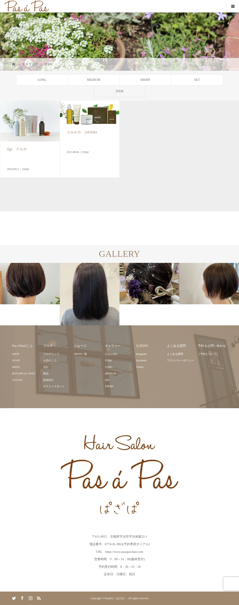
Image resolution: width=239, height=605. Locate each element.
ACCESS (17, 380)
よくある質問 (175, 354)
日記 (46, 367)
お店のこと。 (51, 360)
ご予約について (207, 354)
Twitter (140, 367)
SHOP (15, 354)
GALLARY (111, 354)
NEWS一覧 (80, 354)
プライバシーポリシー (180, 360)
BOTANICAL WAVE (23, 373)
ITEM (119, 91)
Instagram (141, 354)
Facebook (141, 360)
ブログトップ (51, 354)
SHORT (145, 80)
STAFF (16, 360)
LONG (42, 80)
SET (197, 80)
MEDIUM (93, 80)
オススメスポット (54, 386)
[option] (30, 283)
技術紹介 (48, 380)
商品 (46, 373)
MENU (16, 367)
